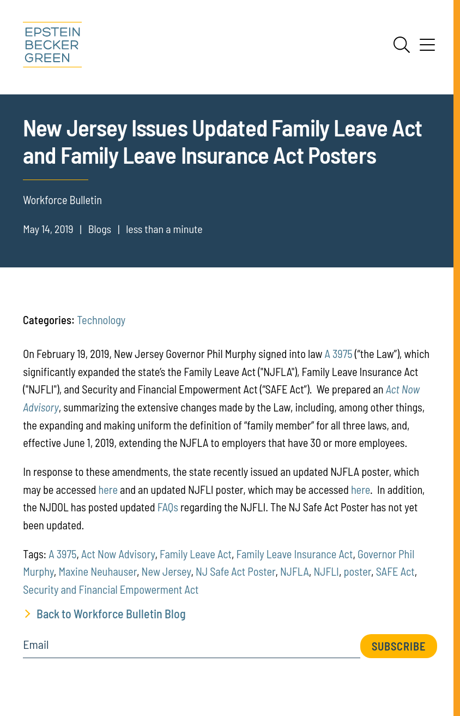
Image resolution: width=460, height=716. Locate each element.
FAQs (168, 507)
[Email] (191, 648)
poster (358, 571)
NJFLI (326, 571)
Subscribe (399, 646)
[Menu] (427, 48)
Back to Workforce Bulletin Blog (111, 613)
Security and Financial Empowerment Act (110, 589)
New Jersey (166, 571)
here (108, 489)
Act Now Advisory (118, 553)
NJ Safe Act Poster (235, 571)
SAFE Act (395, 571)
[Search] (402, 45)
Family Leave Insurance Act (295, 553)
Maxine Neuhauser (97, 571)
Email (36, 644)
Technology (101, 319)
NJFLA (294, 571)
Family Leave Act (196, 553)
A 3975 (339, 353)
